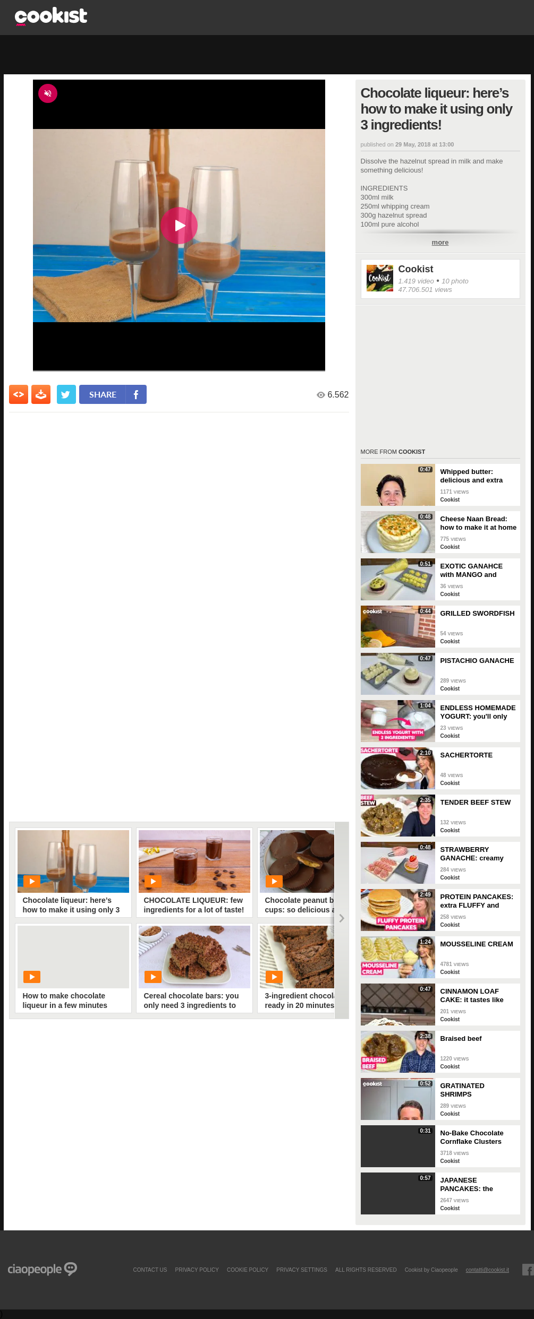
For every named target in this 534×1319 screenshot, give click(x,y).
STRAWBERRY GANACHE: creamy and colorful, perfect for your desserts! (473, 854)
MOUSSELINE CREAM (476, 944)
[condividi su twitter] (66, 394)
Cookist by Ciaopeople (431, 1269)
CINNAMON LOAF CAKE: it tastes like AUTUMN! (472, 995)
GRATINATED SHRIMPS (462, 1090)
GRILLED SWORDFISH (477, 613)
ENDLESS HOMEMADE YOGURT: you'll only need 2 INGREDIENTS (478, 712)
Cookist (416, 269)
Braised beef (461, 1038)
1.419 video (416, 281)
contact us (150, 1269)
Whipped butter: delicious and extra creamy (471, 476)
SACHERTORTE (466, 755)
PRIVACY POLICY (196, 1269)
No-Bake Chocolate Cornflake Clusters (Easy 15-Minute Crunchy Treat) (472, 1137)
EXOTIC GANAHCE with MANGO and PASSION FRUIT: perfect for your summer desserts (471, 570)
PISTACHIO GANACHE (477, 661)
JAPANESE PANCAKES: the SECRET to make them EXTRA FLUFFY (477, 1184)
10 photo (455, 281)
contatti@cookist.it (487, 1269)
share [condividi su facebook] (102, 394)
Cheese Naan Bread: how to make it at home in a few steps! (478, 523)
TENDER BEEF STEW (475, 802)
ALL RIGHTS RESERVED (366, 1269)
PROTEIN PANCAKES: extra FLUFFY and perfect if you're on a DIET (477, 901)
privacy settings (301, 1269)
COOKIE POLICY (247, 1269)
